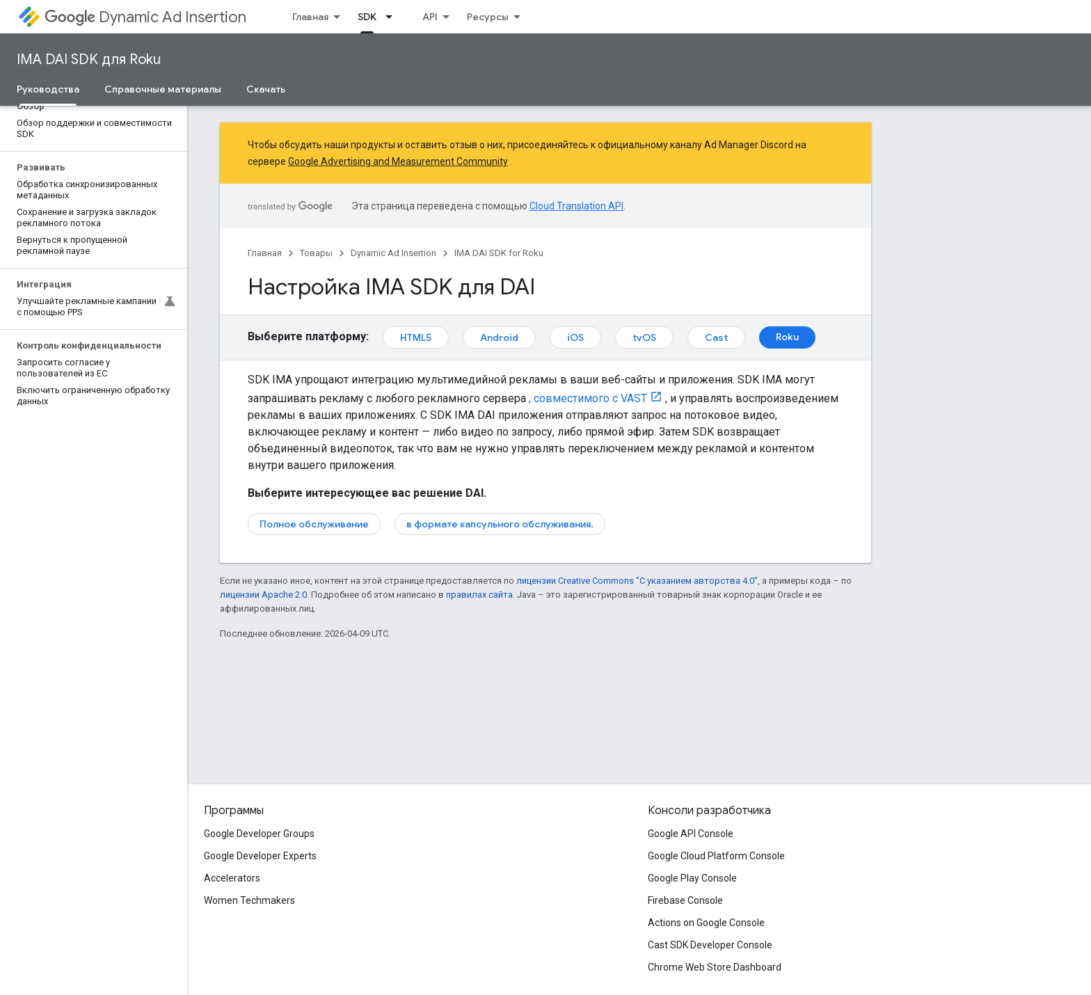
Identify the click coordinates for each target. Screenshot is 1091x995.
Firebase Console (685, 900)
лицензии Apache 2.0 (263, 594)
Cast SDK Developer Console (710, 944)
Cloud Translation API (576, 206)
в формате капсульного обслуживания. (500, 524)
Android (499, 337)
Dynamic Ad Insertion (145, 17)
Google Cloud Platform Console (716, 855)
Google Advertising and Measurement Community (398, 161)
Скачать (265, 89)
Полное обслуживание (314, 524)
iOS (575, 337)
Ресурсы (488, 16)
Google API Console (690, 833)
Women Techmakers (249, 900)
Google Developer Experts (260, 855)
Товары (316, 253)
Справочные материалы (162, 89)
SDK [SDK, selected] (367, 16)
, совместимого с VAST (588, 398)
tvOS (644, 337)
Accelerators (232, 878)
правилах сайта (479, 594)
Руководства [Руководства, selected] (48, 89)
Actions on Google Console (706, 922)
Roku (787, 337)
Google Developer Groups (259, 833)
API (430, 16)
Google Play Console (692, 878)
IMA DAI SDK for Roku (498, 253)
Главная (310, 16)
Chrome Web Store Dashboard (714, 967)
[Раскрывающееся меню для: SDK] (393, 16)
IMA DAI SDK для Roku (89, 59)
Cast (716, 337)
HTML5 (415, 337)
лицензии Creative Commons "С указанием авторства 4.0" (637, 580)
